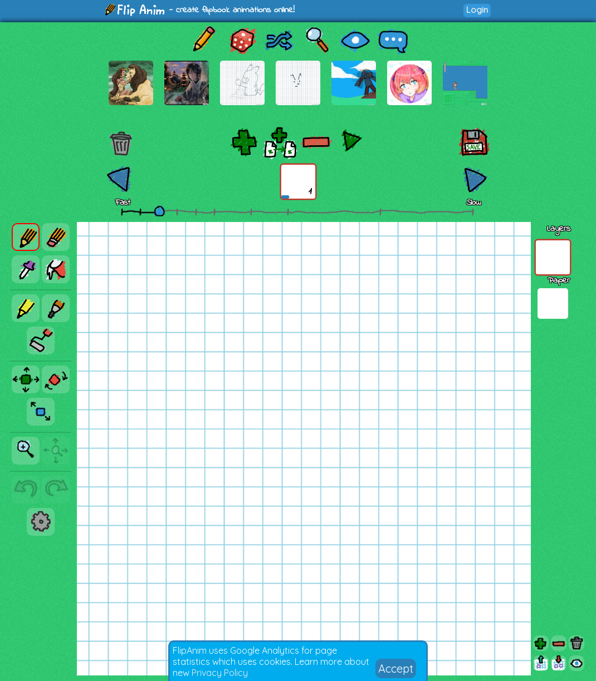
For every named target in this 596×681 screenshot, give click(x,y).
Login (477, 9)
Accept (395, 668)
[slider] (159, 210)
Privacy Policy (220, 672)
